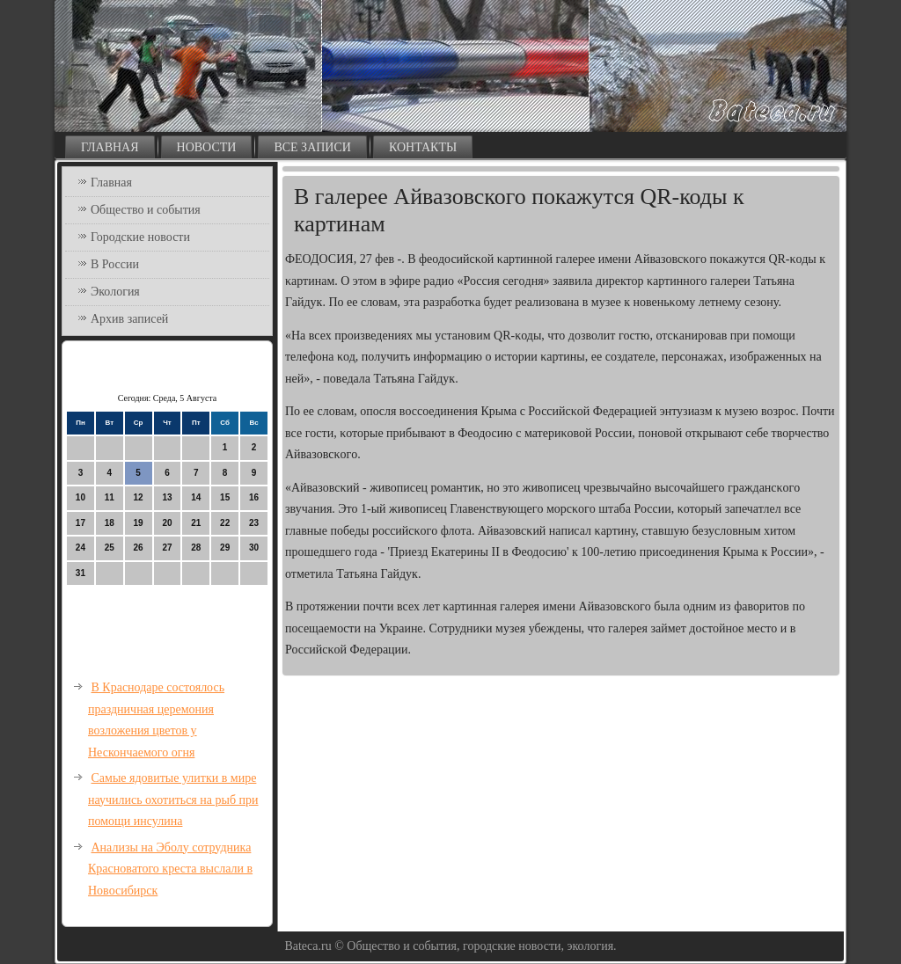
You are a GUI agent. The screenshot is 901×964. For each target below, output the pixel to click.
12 (138, 497)
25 (109, 547)
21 (196, 523)
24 (80, 547)
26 (138, 547)
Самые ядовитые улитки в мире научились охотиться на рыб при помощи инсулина (173, 799)
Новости (207, 147)
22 (225, 523)
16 (254, 497)
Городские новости (140, 237)
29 (225, 547)
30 (254, 547)
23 (254, 523)
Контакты (423, 147)
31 (80, 573)
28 (196, 547)
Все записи (312, 147)
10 (80, 497)
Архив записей (129, 318)
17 (80, 523)
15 (225, 497)
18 (109, 523)
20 (167, 523)
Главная (110, 147)
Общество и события (146, 209)
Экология (115, 291)
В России (115, 264)
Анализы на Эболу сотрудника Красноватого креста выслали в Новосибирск (170, 869)
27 (167, 547)
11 (109, 497)
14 (196, 497)
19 (138, 523)
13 (167, 497)
